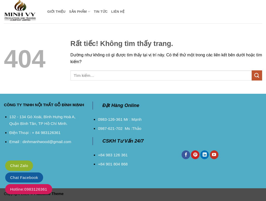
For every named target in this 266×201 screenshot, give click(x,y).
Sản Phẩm (79, 11)
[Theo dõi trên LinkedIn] (204, 154)
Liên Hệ (117, 12)
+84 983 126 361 (113, 155)
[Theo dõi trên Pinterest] (195, 154)
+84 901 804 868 (113, 164)
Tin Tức (101, 12)
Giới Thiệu (56, 12)
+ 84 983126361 (46, 132)
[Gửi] (257, 75)
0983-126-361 (110, 119)
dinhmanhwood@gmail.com (46, 141)
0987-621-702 (110, 128)
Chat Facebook (24, 177)
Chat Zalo (19, 165)
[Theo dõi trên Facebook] (186, 154)
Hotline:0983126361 (28, 189)
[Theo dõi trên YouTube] (214, 154)
